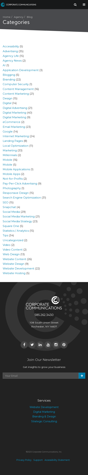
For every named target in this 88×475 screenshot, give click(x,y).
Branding (9, 79)
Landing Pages (13, 141)
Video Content (13, 249)
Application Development (21, 70)
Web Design (11, 254)
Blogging (9, 74)
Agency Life (11, 56)
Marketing (10, 150)
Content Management (18, 89)
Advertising (10, 51)
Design (7, 98)
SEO (5, 202)
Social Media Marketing (19, 216)
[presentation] (30, 388)
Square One (11, 226)
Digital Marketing (14, 112)
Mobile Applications (16, 169)
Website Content (14, 259)
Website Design (13, 263)
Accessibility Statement (57, 460)
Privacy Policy (24, 460)
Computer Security (16, 84)
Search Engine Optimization (22, 197)
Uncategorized (13, 240)
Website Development (18, 268)
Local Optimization (15, 145)
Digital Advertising (15, 108)
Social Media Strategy (17, 221)
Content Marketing (16, 93)
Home (6, 16)
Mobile (7, 159)
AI (4, 65)
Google (8, 131)
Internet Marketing (16, 136)
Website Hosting (14, 273)
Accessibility (11, 46)
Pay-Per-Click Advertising (20, 183)
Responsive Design (16, 193)
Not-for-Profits (13, 178)
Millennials (10, 155)
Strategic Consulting (44, 421)
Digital (7, 103)
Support (38, 460)
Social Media (11, 211)
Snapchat (9, 207)
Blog (29, 16)
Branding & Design (44, 416)
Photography (12, 188)
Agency (18, 16)
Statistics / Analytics (16, 230)
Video (6, 245)
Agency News (12, 60)
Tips (5, 235)
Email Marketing (14, 127)
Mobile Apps (11, 174)
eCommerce (11, 122)
